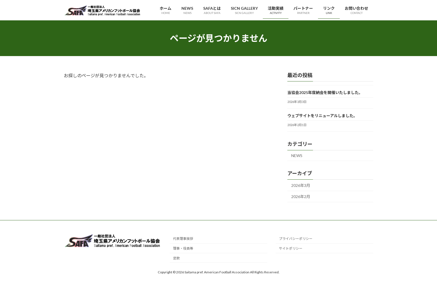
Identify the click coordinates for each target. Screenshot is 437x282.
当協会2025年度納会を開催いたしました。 (325, 92)
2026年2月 (300, 196)
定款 (176, 258)
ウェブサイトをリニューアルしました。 (322, 115)
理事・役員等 (183, 249)
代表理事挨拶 (183, 239)
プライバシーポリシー (295, 239)
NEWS (296, 155)
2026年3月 (300, 185)
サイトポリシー (290, 249)
